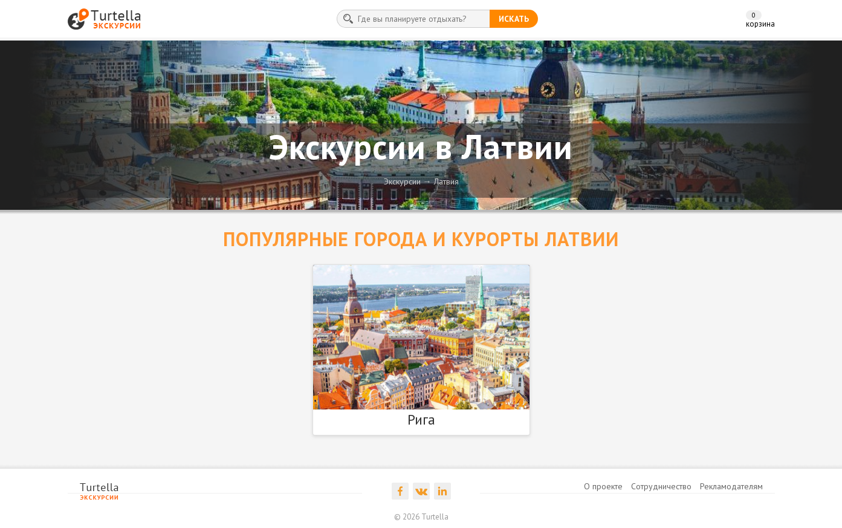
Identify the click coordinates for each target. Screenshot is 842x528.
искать (514, 18)
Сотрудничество (661, 486)
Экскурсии (402, 181)
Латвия (446, 181)
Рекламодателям (731, 486)
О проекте (603, 486)
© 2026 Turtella (421, 517)
